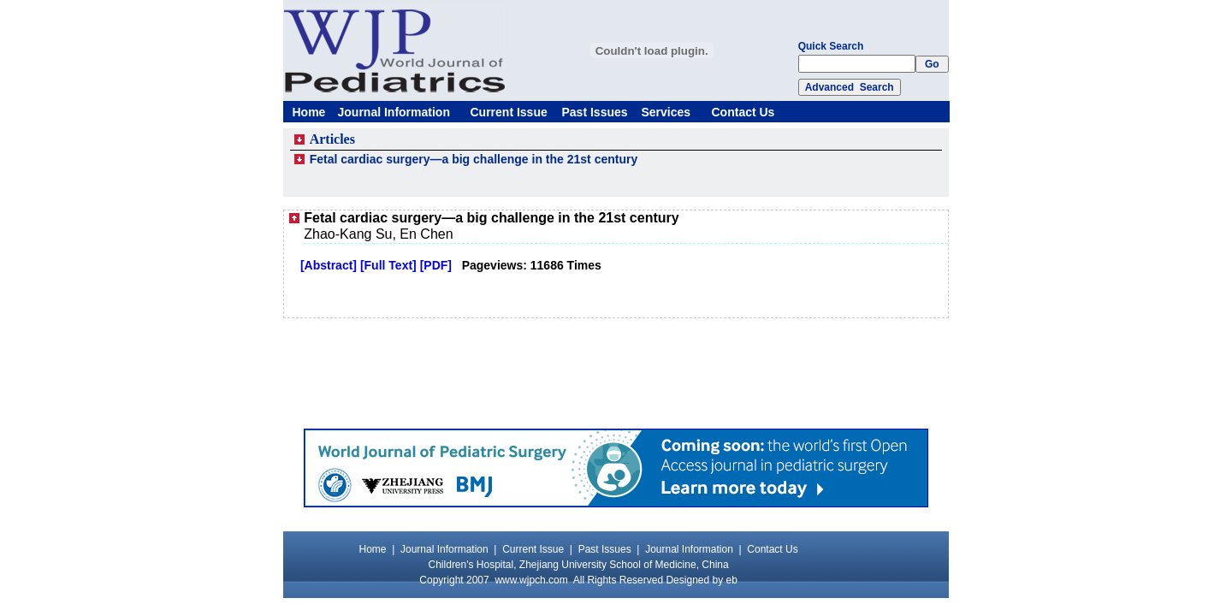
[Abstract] (328, 265)
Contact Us (743, 112)
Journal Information (394, 112)
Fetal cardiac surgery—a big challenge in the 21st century (474, 159)
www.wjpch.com (531, 580)
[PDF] (436, 265)
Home (309, 112)
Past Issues (595, 112)
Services (666, 112)
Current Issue (509, 112)
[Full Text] (388, 265)
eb (731, 580)
